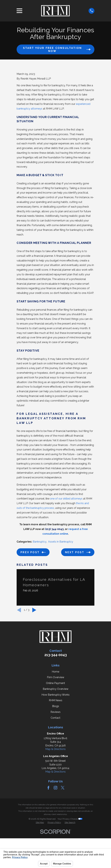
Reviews (55, 752)
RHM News (55, 741)
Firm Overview (55, 717)
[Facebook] (48, 828)
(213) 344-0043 (54, 569)
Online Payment (55, 723)
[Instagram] (55, 828)
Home (55, 712)
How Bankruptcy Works (55, 735)
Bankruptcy (39, 582)
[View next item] (34, 650)
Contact (55, 758)
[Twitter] (62, 828)
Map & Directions (55, 789)
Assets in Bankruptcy (60, 582)
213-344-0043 (55, 695)
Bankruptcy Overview (55, 729)
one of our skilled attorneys (66, 539)
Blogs (55, 746)
